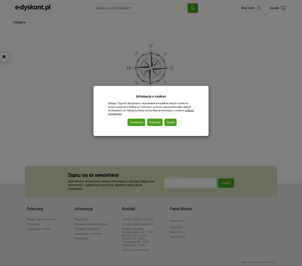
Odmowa (154, 122)
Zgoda (170, 122)
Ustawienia (136, 122)
